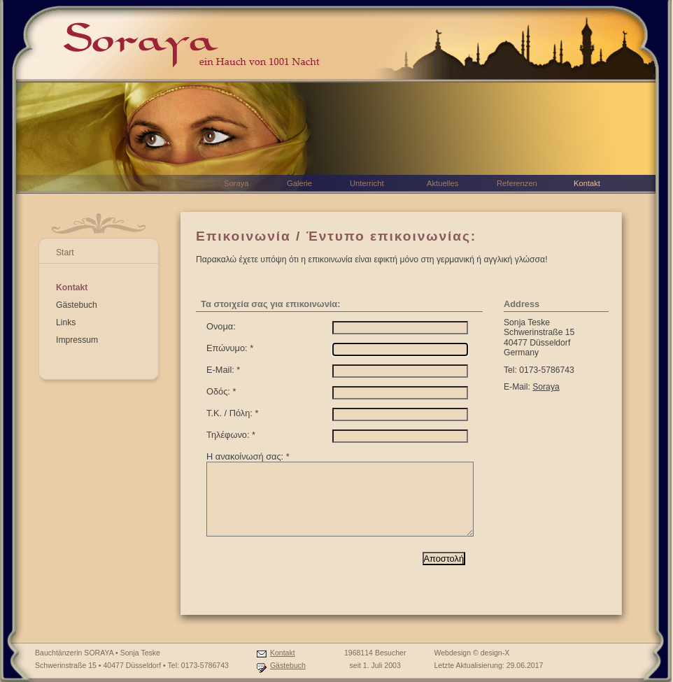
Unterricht (367, 183)
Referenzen (517, 183)
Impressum (77, 340)
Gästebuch (76, 305)
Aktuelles (442, 183)
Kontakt (71, 287)
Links (66, 322)
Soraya (546, 387)
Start (65, 252)
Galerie (299, 183)
